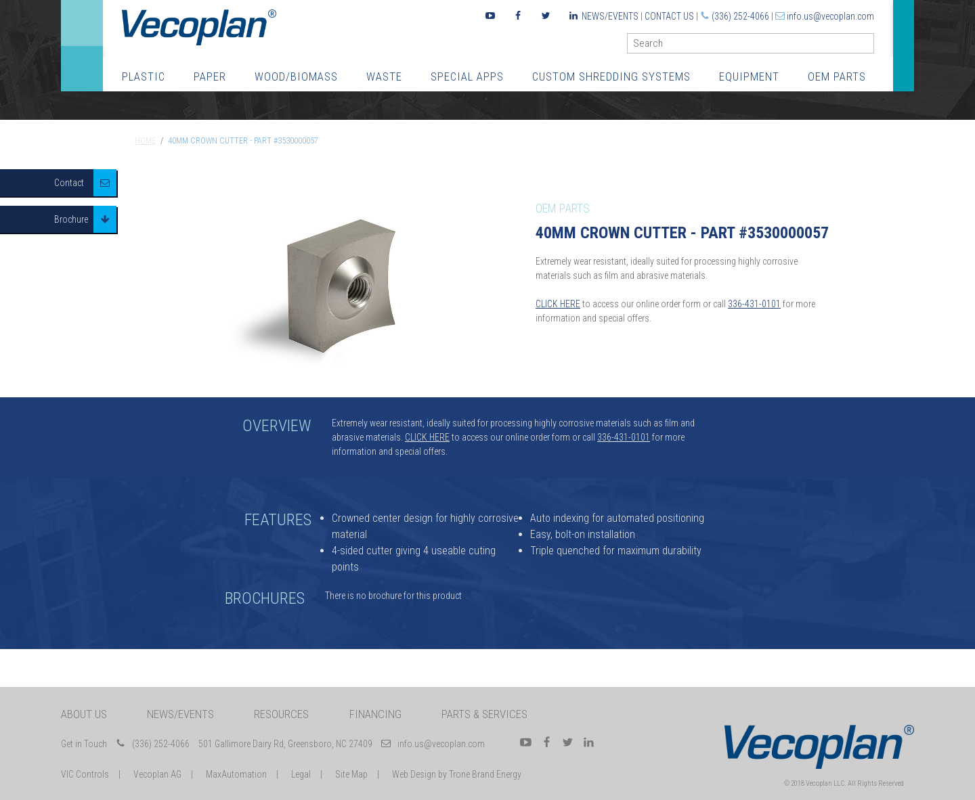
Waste (384, 76)
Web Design (414, 774)
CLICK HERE (558, 303)
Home (145, 141)
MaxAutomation (236, 774)
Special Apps (467, 76)
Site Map (351, 774)
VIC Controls (85, 774)
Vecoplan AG (157, 774)
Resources (281, 714)
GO (868, 46)
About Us (84, 714)
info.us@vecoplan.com (830, 16)
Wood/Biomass (296, 76)
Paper (210, 76)
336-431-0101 (754, 303)
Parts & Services (484, 714)
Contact (69, 182)
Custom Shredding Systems (611, 76)
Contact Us (669, 16)
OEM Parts (837, 76)
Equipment (749, 76)
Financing (375, 714)
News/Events (610, 16)
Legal (301, 774)
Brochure (71, 219)
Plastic (143, 76)
